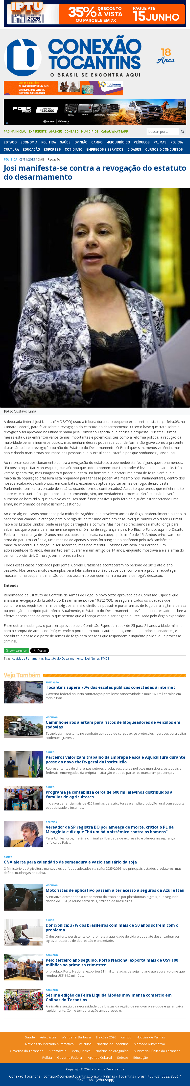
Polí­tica (48, 142)
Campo (96, 142)
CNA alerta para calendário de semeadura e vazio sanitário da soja (70, 862)
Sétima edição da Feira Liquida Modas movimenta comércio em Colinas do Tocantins (109, 997)
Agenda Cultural (100, 1057)
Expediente (38, 132)
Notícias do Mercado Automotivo (49, 1044)
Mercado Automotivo (149, 1044)
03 (21, 159)
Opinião (80, 142)
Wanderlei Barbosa (76, 1037)
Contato (71, 132)
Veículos (142, 142)
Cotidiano (73, 149)
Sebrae (122, 1057)
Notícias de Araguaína (112, 1051)
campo (126, 1037)
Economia (29, 142)
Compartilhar (16, 650)
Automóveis (57, 1051)
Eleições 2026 (106, 1037)
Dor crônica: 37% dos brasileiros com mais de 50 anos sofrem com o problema (112, 927)
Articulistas (48, 1037)
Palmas (160, 142)
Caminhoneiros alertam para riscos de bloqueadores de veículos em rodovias (113, 725)
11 (25, 159)
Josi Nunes (92, 658)
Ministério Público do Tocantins (157, 1051)
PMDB (105, 658)
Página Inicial (15, 132)
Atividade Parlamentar (27, 658)
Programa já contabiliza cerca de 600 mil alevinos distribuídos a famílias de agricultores (109, 794)
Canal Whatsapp (114, 132)
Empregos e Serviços (104, 149)
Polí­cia (176, 142)
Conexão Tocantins (24, 1076)
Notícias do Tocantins (113, 1044)
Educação (31, 149)
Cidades (134, 149)
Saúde (65, 142)
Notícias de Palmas (151, 1037)
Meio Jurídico (118, 142)
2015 (31, 159)
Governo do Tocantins (26, 1051)
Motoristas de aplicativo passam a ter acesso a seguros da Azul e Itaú (115, 890)
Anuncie (55, 132)
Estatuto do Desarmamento (64, 658)
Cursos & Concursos (164, 149)
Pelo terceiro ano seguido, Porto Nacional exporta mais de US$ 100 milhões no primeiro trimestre (112, 962)
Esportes (52, 149)
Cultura (11, 149)
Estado (10, 142)
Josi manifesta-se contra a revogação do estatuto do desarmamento (95, 172)
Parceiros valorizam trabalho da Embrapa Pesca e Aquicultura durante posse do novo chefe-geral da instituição (115, 759)
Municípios (89, 132)
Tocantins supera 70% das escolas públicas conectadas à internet (110, 687)
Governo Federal (70, 1057)
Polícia (47, 1057)
